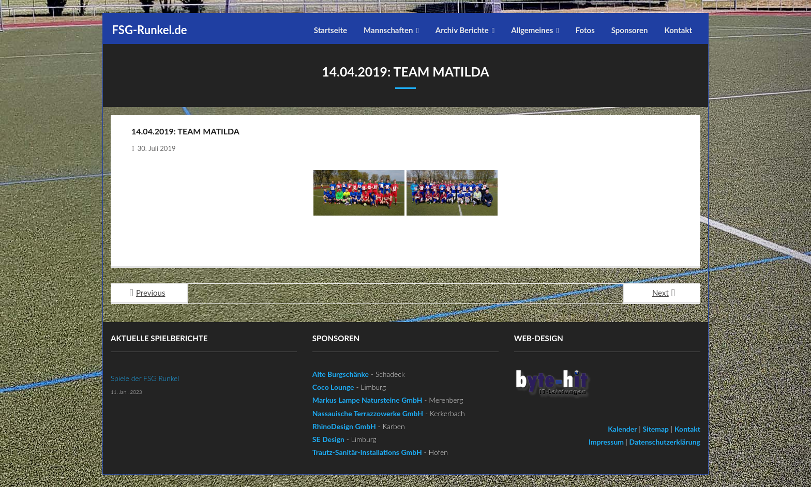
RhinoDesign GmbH (344, 425)
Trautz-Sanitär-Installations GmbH (367, 451)
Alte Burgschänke (340, 373)
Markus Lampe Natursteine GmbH (367, 399)
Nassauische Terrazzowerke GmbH (367, 412)
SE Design (328, 438)
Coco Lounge (333, 386)
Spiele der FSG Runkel (145, 377)
